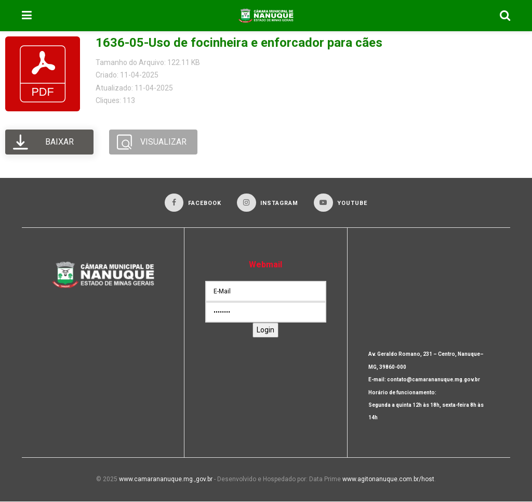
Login (265, 330)
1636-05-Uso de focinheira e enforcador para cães (239, 42)
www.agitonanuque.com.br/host (388, 479)
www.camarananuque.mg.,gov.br (165, 479)
